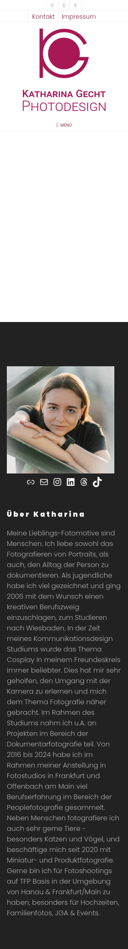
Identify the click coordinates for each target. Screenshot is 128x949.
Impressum (79, 16)
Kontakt (43, 16)
